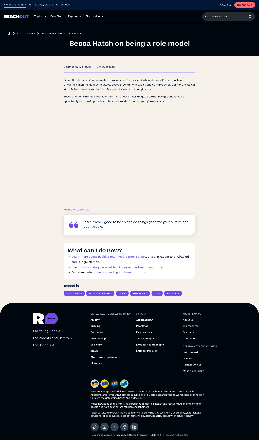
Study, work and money (105, 357)
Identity (122, 293)
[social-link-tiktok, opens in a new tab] (95, 427)
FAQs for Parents (146, 351)
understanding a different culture (121, 272)
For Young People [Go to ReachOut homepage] (15, 4)
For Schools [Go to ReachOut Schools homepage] (63, 4)
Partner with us (192, 365)
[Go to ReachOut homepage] (16, 16)
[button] (39, 16)
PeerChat (56, 16)
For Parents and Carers (53, 338)
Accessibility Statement (150, 435)
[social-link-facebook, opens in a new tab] (124, 427)
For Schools (44, 345)
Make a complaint (193, 371)
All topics (96, 363)
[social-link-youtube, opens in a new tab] (114, 427)
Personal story (140, 293)
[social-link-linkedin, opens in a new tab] (134, 427)
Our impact (189, 332)
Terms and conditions (101, 435)
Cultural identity (26, 33)
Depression (98, 332)
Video (157, 293)
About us (226, 4)
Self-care (96, 345)
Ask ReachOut (144, 320)
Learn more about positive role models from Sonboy (109, 256)
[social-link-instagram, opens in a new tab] (104, 427)
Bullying (95, 326)
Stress (94, 351)
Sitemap (132, 435)
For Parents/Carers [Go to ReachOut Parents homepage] (41, 4)
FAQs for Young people (150, 345)
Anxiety (95, 320)
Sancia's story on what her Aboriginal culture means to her (122, 267)
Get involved (190, 352)
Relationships (99, 338)
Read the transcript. (76, 209)
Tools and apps (145, 338)
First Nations (94, 16)
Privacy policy (119, 435)
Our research (191, 326)
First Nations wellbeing (100, 293)
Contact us (189, 338)
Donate (187, 358)
